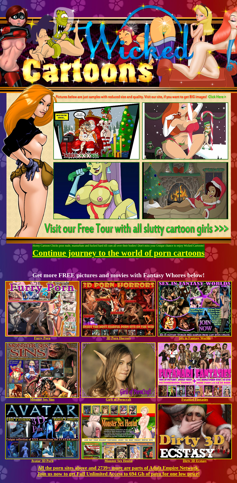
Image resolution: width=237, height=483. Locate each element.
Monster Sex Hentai (118, 459)
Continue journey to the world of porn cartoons (119, 253)
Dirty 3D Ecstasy (195, 459)
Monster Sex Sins (42, 398)
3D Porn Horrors (118, 337)
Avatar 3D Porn (42, 459)
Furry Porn (42, 337)
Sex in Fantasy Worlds (195, 337)
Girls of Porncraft (118, 398)
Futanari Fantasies (195, 398)
